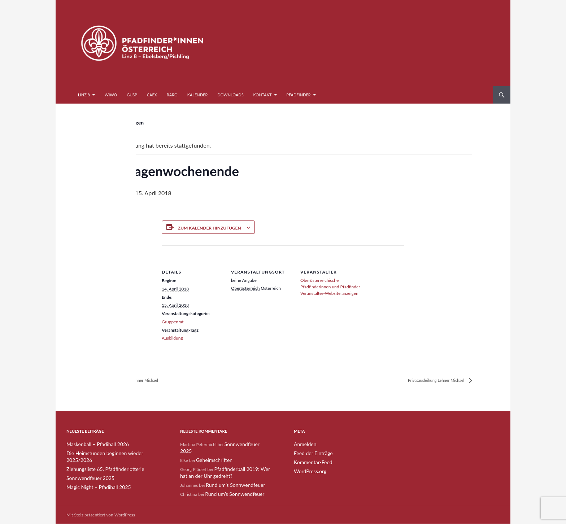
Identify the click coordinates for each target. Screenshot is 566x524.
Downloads (230, 94)
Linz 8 (84, 94)
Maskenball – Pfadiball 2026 (93, 444)
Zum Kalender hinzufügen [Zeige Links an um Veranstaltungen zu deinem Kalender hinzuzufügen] (209, 228)
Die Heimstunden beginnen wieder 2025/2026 (110, 453)
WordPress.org (308, 470)
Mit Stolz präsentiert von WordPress (100, 515)
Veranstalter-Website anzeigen (329, 293)
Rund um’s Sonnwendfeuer (231, 477)
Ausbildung (172, 338)
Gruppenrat (173, 321)
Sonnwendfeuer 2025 (87, 470)
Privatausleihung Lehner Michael (137, 380)
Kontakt (262, 94)
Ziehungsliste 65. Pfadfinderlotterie (99, 461)
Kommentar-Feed (310, 461)
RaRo (172, 94)
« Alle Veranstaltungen (119, 122)
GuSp (132, 94)
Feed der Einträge (310, 453)
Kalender (197, 94)
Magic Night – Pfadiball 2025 (94, 479)
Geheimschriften (211, 453)
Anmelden (303, 444)
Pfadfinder (298, 94)
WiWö (111, 94)
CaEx (152, 94)
